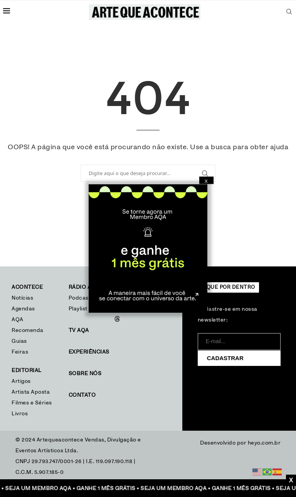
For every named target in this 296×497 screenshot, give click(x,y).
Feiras (20, 352)
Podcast (80, 298)
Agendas (23, 309)
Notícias (23, 298)
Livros (20, 413)
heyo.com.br (264, 443)
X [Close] (206, 181)
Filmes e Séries (32, 403)
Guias (19, 341)
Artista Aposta (31, 392)
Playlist (78, 309)
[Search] (289, 11)
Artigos (21, 381)
